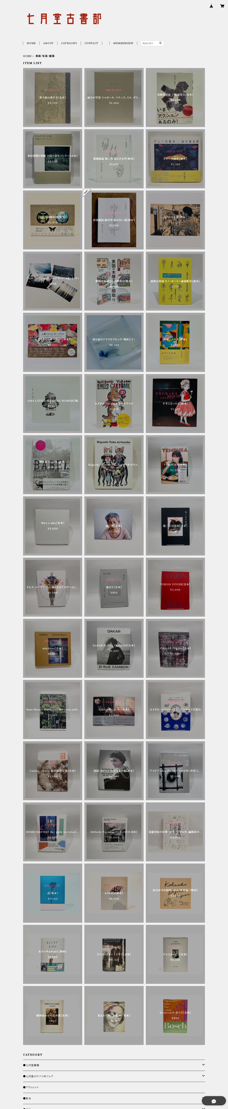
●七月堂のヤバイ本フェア (38, 1076)
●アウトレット (31, 1087)
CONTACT (92, 43)
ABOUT (48, 43)
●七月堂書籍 (31, 1065)
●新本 (27, 1098)
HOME (31, 43)
